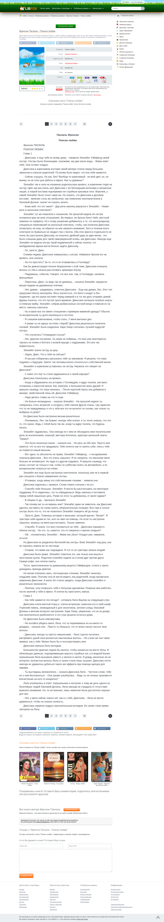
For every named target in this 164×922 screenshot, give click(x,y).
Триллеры (22, 904)
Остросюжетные (85, 897)
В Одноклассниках (84, 43)
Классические (24, 899)
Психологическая (56, 902)
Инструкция (97, 95)
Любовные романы (81, 8)
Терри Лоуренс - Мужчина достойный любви (102, 784)
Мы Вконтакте (102, 43)
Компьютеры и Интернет (127, 64)
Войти (127, 2)
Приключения (123, 40)
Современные (85, 899)
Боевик (21, 889)
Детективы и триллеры (61, 8)
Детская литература (125, 43)
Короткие (83, 892)
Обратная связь (116, 909)
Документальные (124, 33)
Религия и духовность (126, 52)
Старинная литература (126, 58)
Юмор (121, 61)
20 (84, 124)
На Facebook (27, 43)
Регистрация (138, 2)
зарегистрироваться (43, 822)
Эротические (84, 902)
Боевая (52, 889)
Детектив (22, 892)
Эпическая (53, 909)
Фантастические (85, 894)
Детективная (54, 894)
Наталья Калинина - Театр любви (29, 784)
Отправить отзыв (26, 875)
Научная (53, 899)
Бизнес (121, 49)
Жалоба (59, 89)
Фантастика (96, 8)
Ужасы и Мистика (56, 904)
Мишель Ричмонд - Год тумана (53, 784)
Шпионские (23, 907)
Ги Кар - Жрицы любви (77, 784)
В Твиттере (45, 43)
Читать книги (45, 8)
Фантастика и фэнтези (126, 21)
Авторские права (65, 26)
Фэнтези (52, 907)
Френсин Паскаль (71, 54)
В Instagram (64, 43)
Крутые (21, 902)
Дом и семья (123, 46)
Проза (121, 37)
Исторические (24, 897)
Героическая (54, 892)
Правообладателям (117, 904)
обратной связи (82, 919)
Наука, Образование (125, 30)
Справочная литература (127, 55)
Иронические (23, 894)
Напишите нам (69, 91)
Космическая (54, 897)
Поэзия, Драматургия (126, 67)
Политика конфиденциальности (122, 907)
